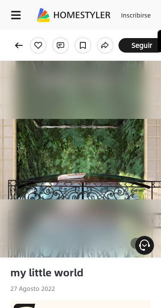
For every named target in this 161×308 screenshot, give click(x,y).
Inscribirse (136, 15)
